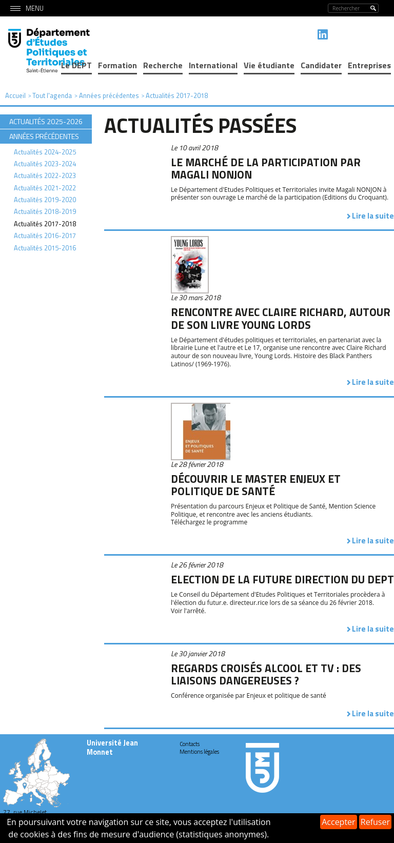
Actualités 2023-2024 (45, 164)
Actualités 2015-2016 (45, 248)
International (213, 65)
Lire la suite (373, 216)
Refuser (375, 822)
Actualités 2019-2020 (45, 199)
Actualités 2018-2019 (45, 211)
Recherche (163, 65)
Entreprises (369, 65)
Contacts (190, 744)
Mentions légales (199, 752)
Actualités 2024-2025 (45, 152)
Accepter (338, 822)
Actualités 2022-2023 (45, 175)
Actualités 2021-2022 (45, 188)
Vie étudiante (269, 65)
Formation (117, 65)
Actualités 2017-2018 (45, 224)
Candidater (321, 65)
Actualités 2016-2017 (45, 235)
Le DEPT (76, 65)
